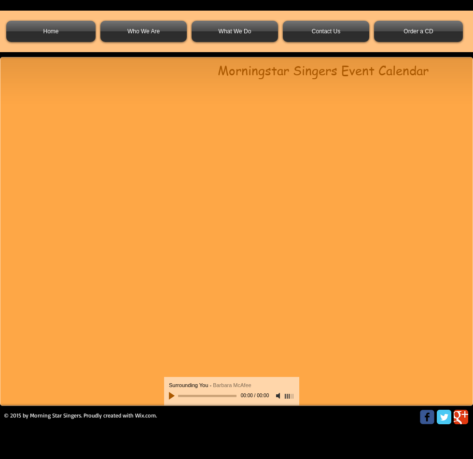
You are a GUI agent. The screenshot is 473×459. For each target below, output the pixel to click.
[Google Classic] (461, 417)
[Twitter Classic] (444, 417)
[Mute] (279, 396)
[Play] (173, 396)
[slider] (289, 396)
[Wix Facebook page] (427, 417)
